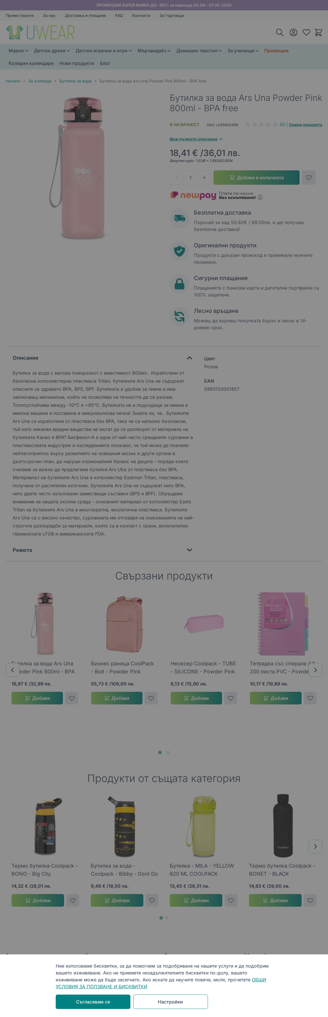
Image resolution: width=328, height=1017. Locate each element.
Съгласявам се (93, 1002)
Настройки (170, 1002)
